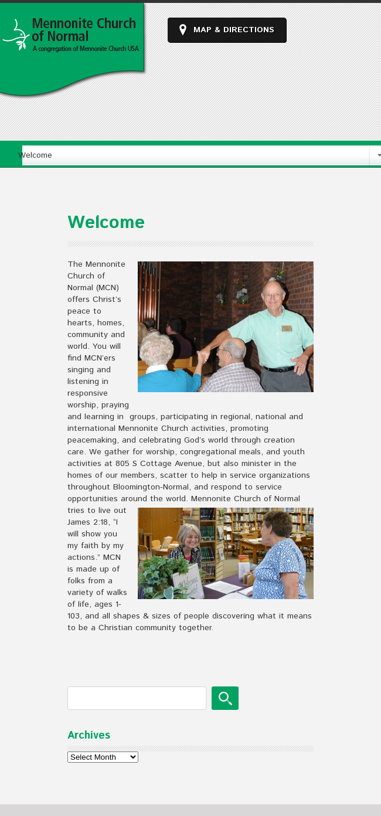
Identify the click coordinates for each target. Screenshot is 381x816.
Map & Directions (233, 30)
